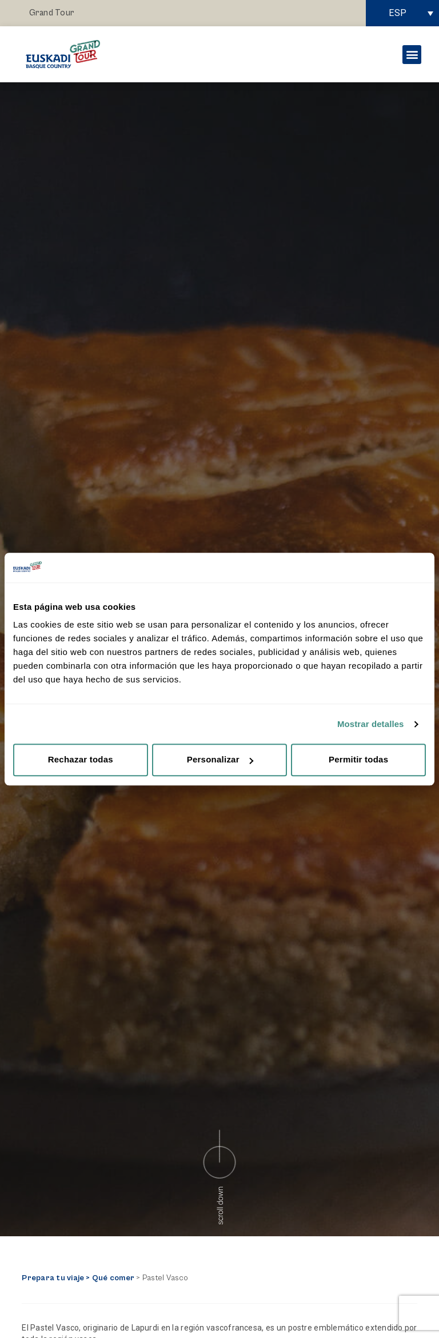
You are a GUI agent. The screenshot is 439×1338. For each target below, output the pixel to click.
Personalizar (220, 760)
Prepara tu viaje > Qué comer (78, 1278)
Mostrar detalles (370, 724)
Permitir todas (358, 760)
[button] (411, 54)
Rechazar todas (80, 760)
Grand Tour (51, 13)
